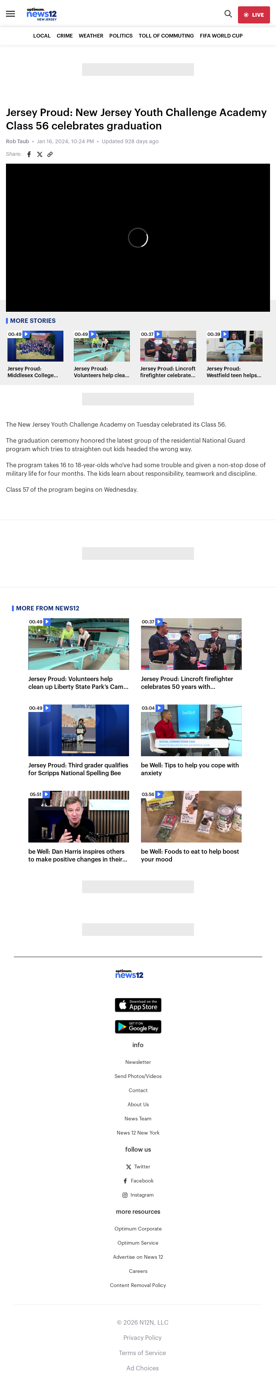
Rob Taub (17, 141)
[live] (254, 14)
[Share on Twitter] (40, 154)
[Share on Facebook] (29, 154)
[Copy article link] (50, 154)
